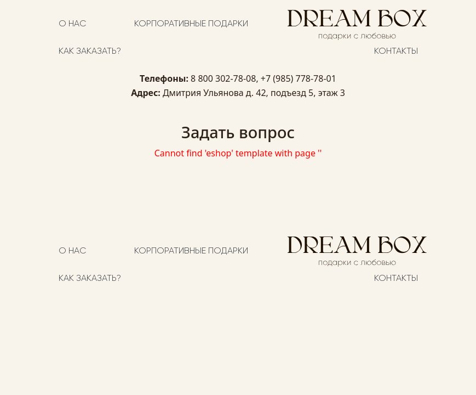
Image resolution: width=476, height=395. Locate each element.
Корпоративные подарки (191, 24)
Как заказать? (90, 51)
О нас (72, 24)
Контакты (396, 51)
